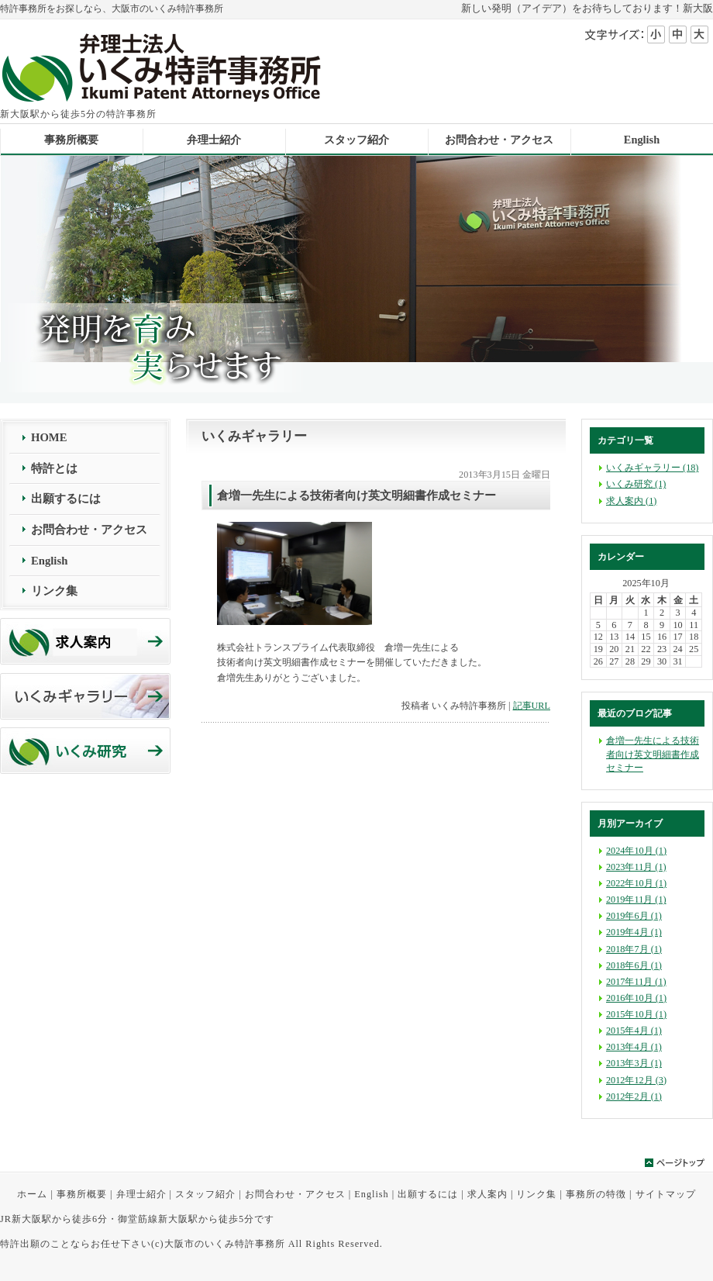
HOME (49, 437)
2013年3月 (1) (634, 1063)
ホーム (32, 1194)
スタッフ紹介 (205, 1194)
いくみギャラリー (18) (652, 467)
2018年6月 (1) (634, 965)
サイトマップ (666, 1194)
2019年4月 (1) (634, 932)
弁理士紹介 (141, 1194)
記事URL (531, 705)
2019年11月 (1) (636, 899)
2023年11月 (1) (636, 866)
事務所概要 (82, 1194)
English (49, 560)
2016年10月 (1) (636, 998)
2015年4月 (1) (634, 1030)
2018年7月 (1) (634, 949)
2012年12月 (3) (636, 1080)
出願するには (66, 498)
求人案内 (487, 1194)
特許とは (54, 468)
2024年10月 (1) (636, 850)
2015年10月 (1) (636, 1014)
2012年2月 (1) (634, 1096)
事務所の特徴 (596, 1194)
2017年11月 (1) (636, 981)
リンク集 (54, 591)
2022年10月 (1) (636, 883)
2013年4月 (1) (634, 1046)
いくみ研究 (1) (636, 483)
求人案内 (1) (631, 500)
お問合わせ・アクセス (89, 529)
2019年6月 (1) (634, 915)
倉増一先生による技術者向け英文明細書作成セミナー (652, 753)
